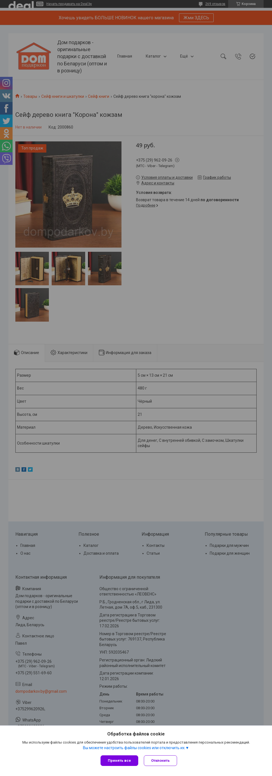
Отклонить (160, 760)
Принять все (119, 760)
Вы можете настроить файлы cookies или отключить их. (134, 748)
